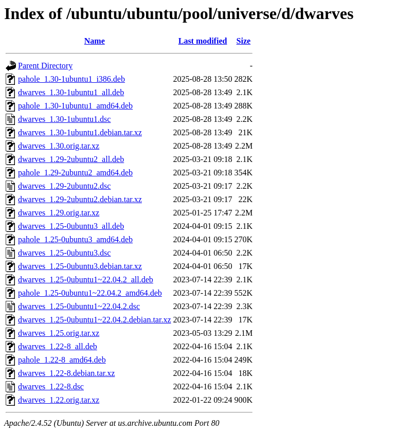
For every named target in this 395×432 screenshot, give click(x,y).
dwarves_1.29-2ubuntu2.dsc (64, 186)
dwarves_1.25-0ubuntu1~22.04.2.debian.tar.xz (94, 319)
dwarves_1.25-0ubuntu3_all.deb (71, 226)
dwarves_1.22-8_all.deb (57, 346)
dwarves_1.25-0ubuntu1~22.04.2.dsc (79, 306)
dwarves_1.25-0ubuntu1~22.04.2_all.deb (85, 279)
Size (244, 41)
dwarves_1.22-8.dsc (51, 386)
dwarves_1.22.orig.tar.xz (58, 399)
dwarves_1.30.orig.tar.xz (58, 145)
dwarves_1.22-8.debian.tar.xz (66, 373)
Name (94, 41)
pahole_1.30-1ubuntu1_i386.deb (71, 79)
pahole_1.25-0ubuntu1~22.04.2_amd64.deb (90, 293)
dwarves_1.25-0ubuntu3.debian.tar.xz (80, 266)
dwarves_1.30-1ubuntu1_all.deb (71, 92)
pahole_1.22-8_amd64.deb (62, 359)
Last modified (202, 41)
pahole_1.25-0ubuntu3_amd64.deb (75, 239)
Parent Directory (45, 65)
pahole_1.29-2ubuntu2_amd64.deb (75, 172)
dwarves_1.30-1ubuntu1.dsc (64, 119)
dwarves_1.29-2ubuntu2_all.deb (71, 159)
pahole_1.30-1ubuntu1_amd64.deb (75, 105)
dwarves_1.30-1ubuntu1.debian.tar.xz (80, 132)
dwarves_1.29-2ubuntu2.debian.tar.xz (80, 199)
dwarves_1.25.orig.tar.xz (58, 333)
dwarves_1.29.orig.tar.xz (58, 212)
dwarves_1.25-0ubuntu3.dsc (64, 252)
